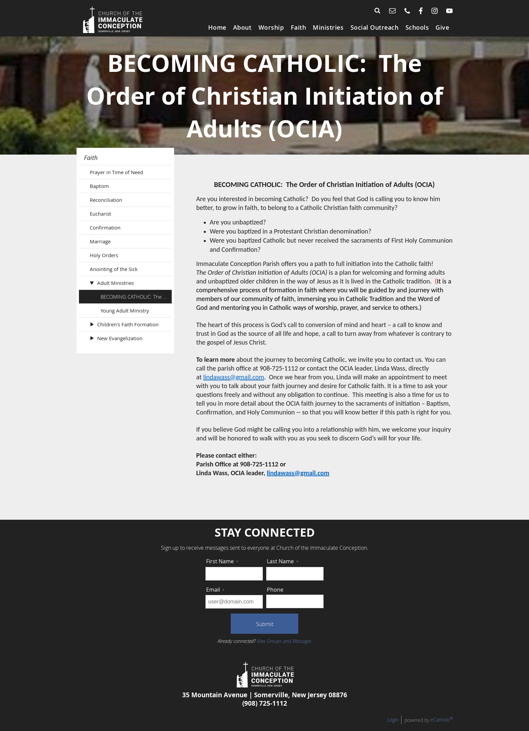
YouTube (449, 10)
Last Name (282, 568)
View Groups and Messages (284, 648)
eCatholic (441, 726)
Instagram (434, 10)
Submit (264, 630)
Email (392, 10)
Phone (407, 10)
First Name (222, 568)
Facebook (421, 10)
